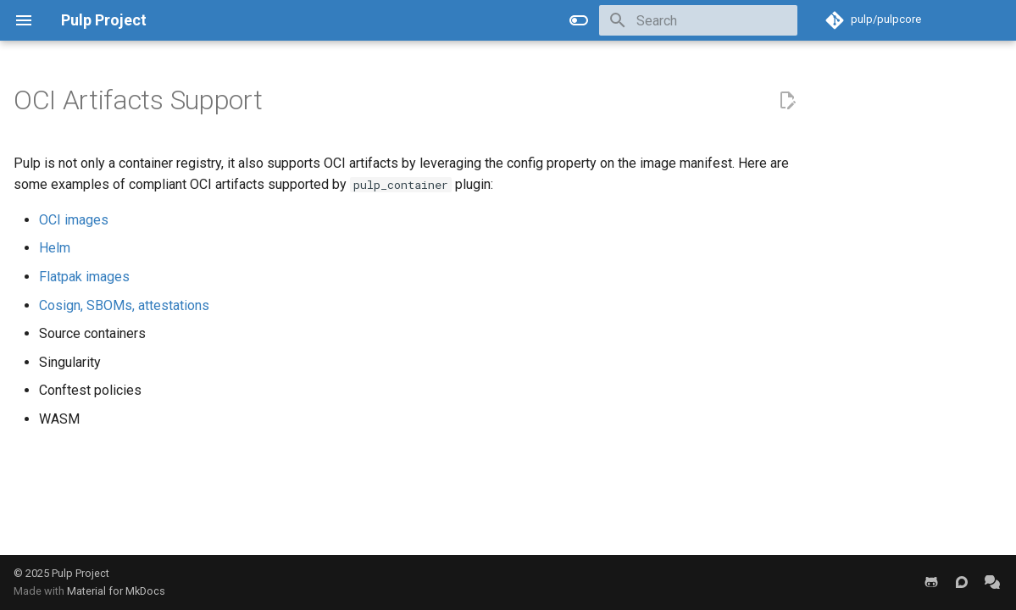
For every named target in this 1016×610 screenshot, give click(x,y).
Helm (54, 248)
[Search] (698, 20)
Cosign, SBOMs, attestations (124, 305)
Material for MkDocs (116, 591)
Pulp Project (80, 573)
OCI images (73, 220)
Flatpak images (84, 277)
